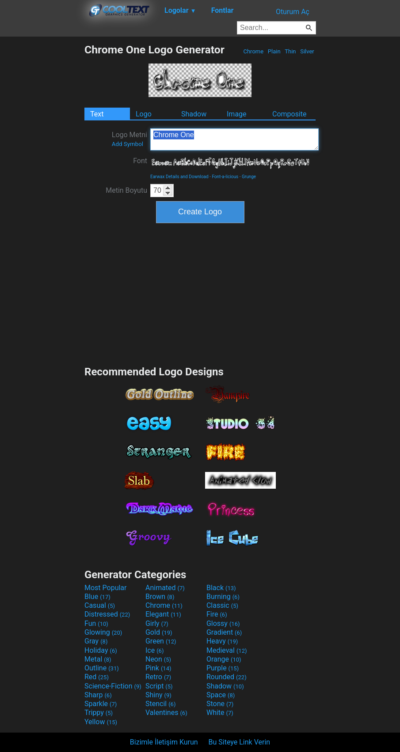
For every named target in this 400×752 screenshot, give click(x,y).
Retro (158, 677)
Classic (222, 605)
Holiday (100, 650)
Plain (274, 51)
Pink (158, 668)
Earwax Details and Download (179, 176)
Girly (156, 623)
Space (220, 695)
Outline (101, 668)
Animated (165, 588)
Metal (97, 659)
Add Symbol (127, 144)
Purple (222, 668)
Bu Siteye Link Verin (239, 742)
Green (160, 641)
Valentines (166, 712)
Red (96, 677)
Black (221, 588)
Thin (290, 51)
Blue (97, 596)
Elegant (163, 614)
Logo (144, 114)
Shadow (193, 114)
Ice (154, 650)
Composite (289, 114)
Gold (158, 632)
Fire (216, 614)
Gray (95, 641)
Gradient (224, 632)
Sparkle (100, 704)
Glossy (223, 623)
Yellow (100, 722)
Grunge (249, 176)
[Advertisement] (42, 175)
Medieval (226, 650)
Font (140, 161)
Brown (159, 596)
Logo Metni (129, 139)
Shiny (158, 695)
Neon (158, 659)
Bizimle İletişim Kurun (164, 742)
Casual (99, 605)
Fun (96, 623)
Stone (219, 704)
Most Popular (105, 588)
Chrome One (234, 139)
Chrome (253, 51)
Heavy (222, 641)
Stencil (160, 704)
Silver (307, 51)
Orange (223, 659)
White (219, 712)
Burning (223, 596)
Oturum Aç (292, 11)
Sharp (98, 695)
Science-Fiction (112, 686)
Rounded (226, 677)
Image (237, 114)
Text (96, 114)
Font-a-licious (225, 176)
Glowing (103, 632)
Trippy (98, 712)
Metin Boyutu (126, 190)
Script (159, 686)
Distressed (107, 614)
